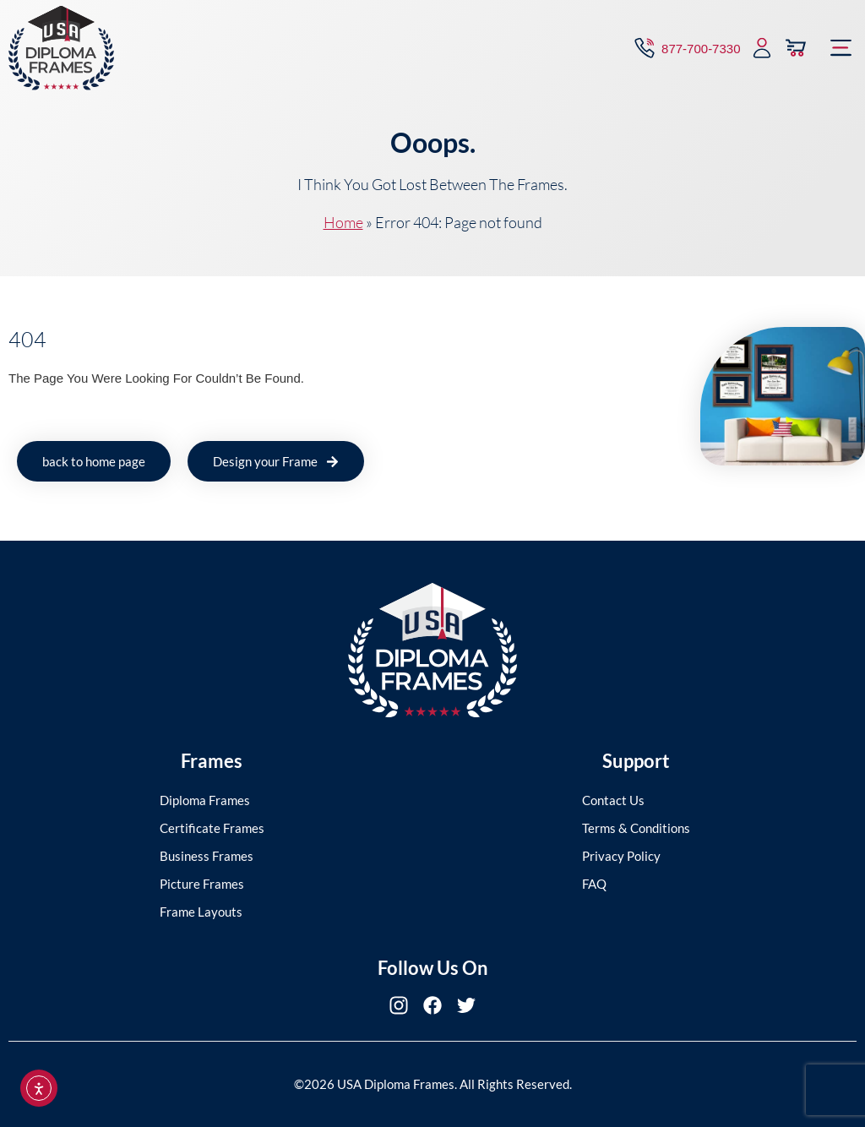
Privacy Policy (621, 855)
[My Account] (762, 45)
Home (343, 222)
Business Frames (206, 855)
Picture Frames (202, 883)
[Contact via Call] (686, 45)
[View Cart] (795, 45)
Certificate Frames (212, 828)
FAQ (594, 883)
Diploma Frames (205, 800)
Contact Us (613, 800)
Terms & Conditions (636, 828)
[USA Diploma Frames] (61, 45)
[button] (841, 45)
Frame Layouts (201, 911)
